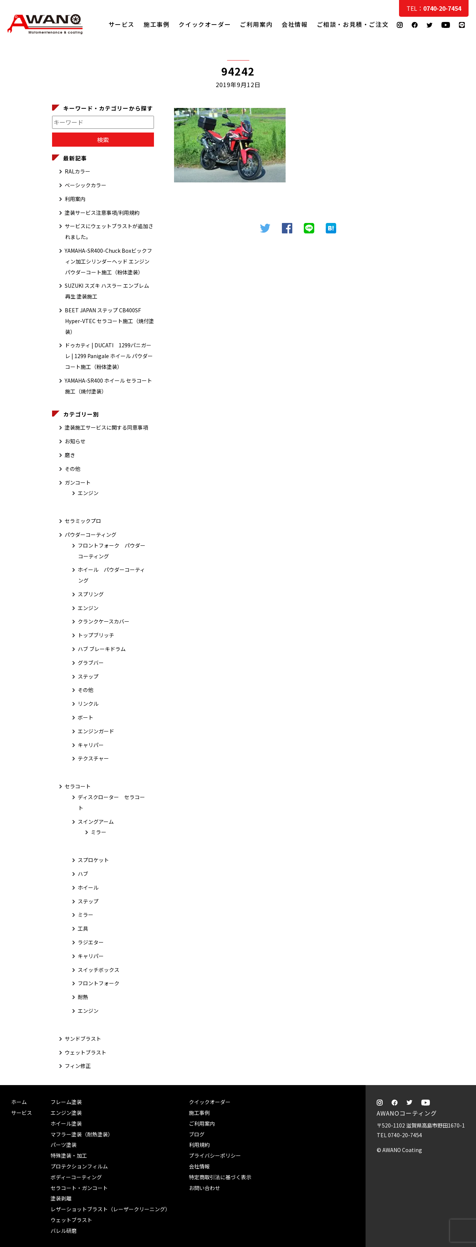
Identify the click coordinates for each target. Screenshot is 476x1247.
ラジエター (91, 942)
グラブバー (91, 662)
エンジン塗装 (66, 1112)
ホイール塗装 (66, 1123)
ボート (85, 717)
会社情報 (295, 24)
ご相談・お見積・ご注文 (463, 149)
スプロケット (93, 860)
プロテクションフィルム (79, 1166)
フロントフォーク (98, 983)
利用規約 (199, 1144)
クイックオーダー (204, 24)
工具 (83, 928)
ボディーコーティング (76, 1177)
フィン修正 (78, 1065)
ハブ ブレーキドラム (102, 649)
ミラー (98, 832)
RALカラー (77, 171)
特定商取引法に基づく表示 (220, 1177)
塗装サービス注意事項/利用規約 (102, 212)
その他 (72, 468)
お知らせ (75, 441)
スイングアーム (96, 821)
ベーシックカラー (85, 185)
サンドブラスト (83, 1038)
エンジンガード (96, 731)
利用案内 (75, 198)
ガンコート (78, 482)
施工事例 (157, 24)
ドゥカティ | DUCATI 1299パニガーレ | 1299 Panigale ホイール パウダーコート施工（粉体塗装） (109, 355)
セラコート (78, 786)
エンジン (88, 493)
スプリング (91, 594)
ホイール (88, 887)
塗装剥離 (61, 1198)
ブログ (197, 1134)
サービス (122, 24)
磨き (70, 455)
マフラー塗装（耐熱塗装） (82, 1134)
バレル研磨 (64, 1230)
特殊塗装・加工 (69, 1155)
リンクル (88, 703)
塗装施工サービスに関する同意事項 (106, 427)
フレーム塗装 (66, 1102)
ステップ (88, 676)
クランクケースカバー (103, 621)
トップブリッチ (96, 635)
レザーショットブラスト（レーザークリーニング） (110, 1209)
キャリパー (91, 745)
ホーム (19, 1102)
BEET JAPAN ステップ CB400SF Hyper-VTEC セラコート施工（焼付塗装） (109, 320)
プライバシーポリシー (215, 1155)
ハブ (83, 873)
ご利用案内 (256, 24)
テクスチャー (93, 758)
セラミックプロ (83, 520)
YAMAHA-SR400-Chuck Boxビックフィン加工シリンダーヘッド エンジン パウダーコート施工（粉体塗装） (108, 261)
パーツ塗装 (64, 1144)
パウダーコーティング (90, 534)
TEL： (433, 8)
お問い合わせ (204, 1188)
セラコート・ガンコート (79, 1188)
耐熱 (83, 997)
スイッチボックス (98, 969)
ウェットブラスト (85, 1052)
